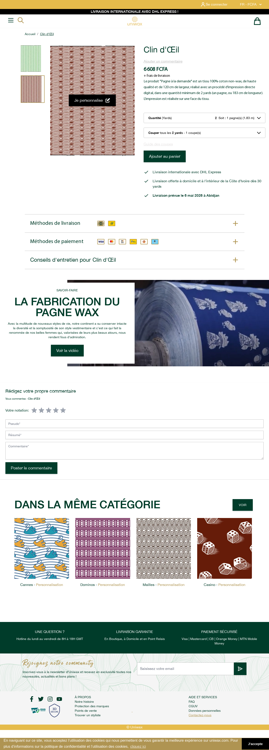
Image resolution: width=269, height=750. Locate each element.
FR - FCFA (251, 4)
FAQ (192, 701)
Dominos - (102, 585)
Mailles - (164, 585)
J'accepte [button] (255, 744)
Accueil (30, 34)
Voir (242, 505)
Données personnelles (205, 710)
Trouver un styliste (88, 715)
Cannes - (41, 585)
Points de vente (86, 710)
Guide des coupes (158, 144)
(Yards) (160, 118)
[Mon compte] (217, 4)
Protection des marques (92, 706)
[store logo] (135, 21)
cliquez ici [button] (138, 746)
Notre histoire (84, 701)
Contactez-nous (200, 715)
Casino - (224, 585)
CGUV (193, 706)
